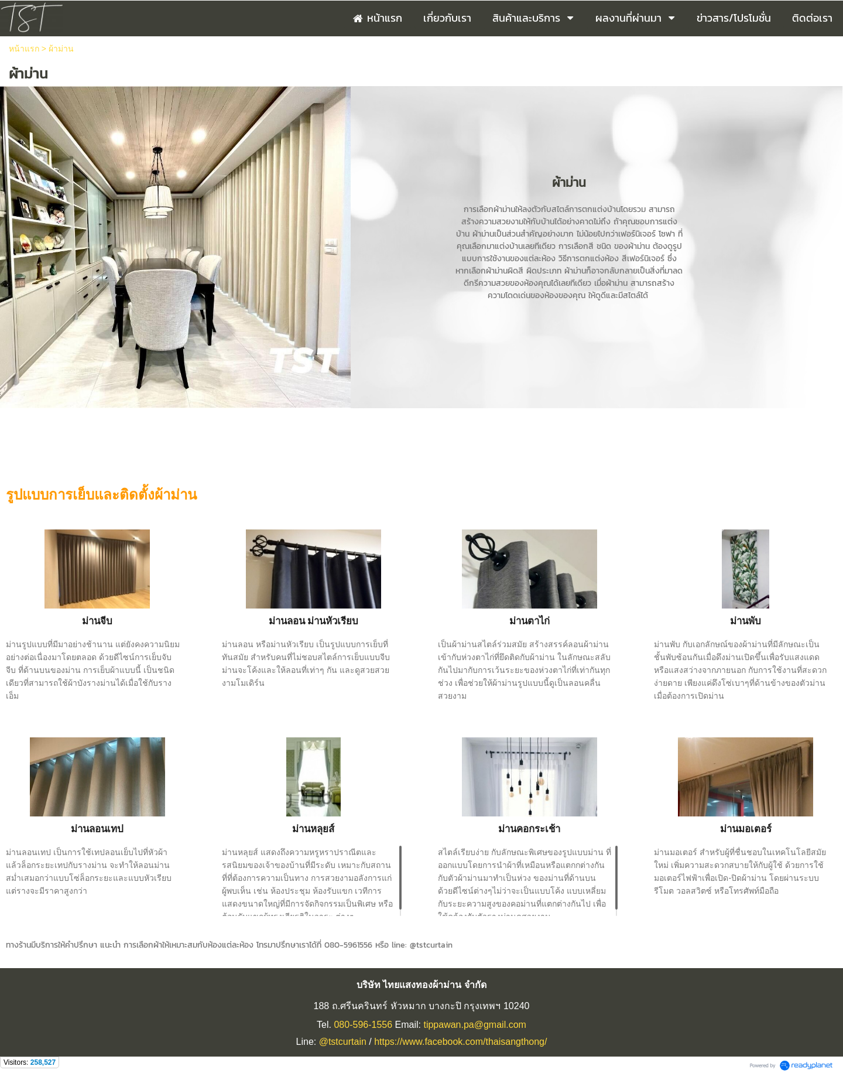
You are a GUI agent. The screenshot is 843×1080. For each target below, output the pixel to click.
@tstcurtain (342, 1042)
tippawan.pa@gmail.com (474, 1025)
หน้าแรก (24, 48)
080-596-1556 (363, 1025)
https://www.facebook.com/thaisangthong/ (460, 1042)
